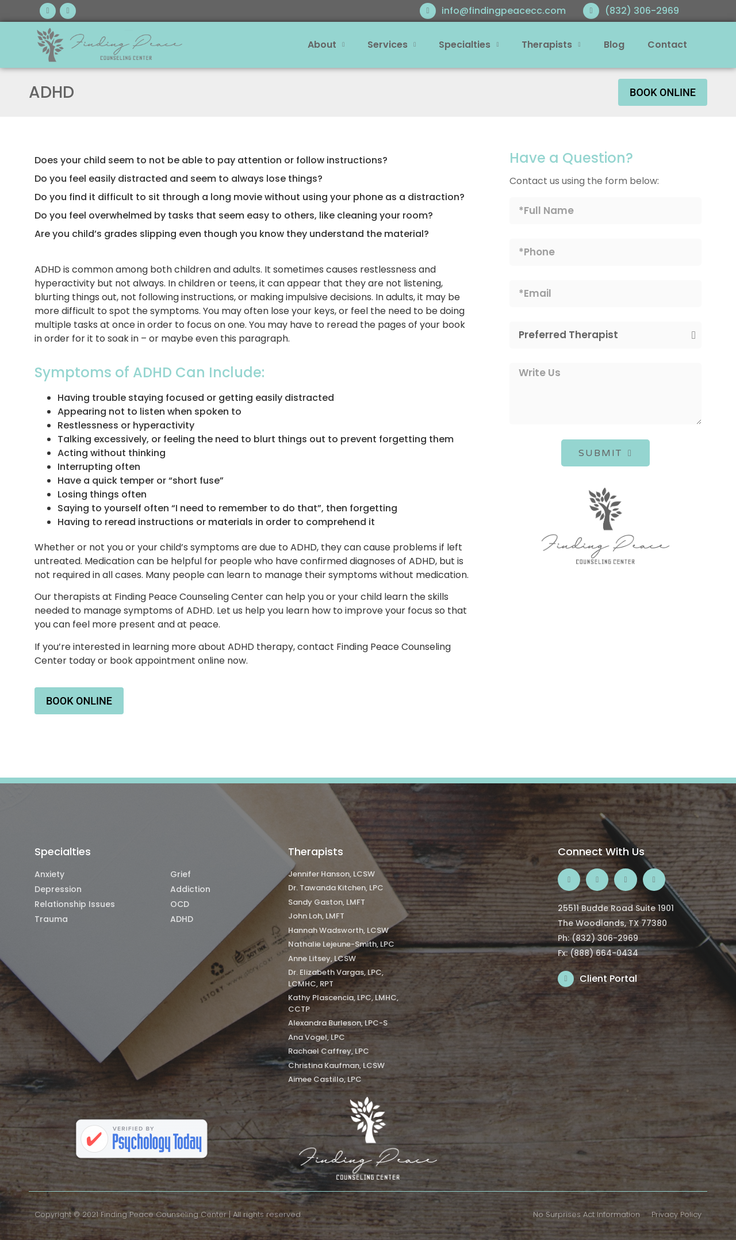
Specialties (469, 44)
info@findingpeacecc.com (504, 10)
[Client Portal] (566, 979)
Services (391, 44)
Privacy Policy (676, 1214)
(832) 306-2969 (642, 10)
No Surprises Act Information (586, 1214)
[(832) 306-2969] (591, 11)
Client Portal (608, 978)
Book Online (663, 92)
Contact (667, 44)
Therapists (551, 44)
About (326, 44)
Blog (614, 44)
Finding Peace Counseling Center (164, 1214)
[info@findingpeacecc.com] (428, 11)
